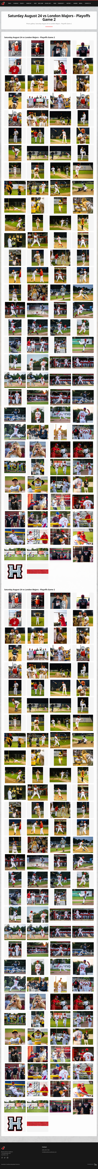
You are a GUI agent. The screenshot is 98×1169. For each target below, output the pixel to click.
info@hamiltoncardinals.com (49, 1152)
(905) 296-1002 (45, 1150)
